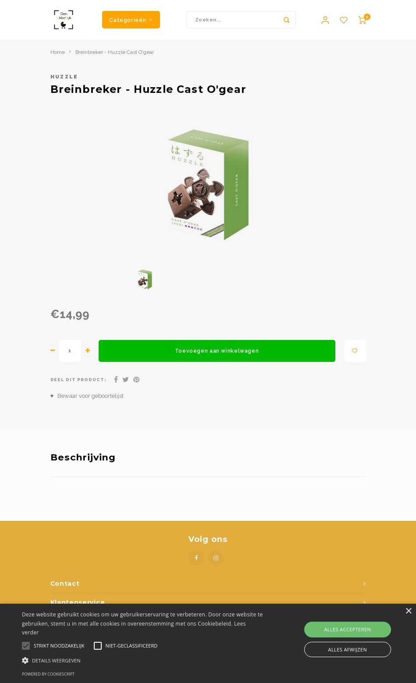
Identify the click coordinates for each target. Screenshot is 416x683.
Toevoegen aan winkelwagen (217, 355)
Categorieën (131, 21)
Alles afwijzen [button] (347, 649)
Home (57, 56)
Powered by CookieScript (48, 674)
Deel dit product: (78, 384)
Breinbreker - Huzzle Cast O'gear (114, 56)
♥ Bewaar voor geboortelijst (87, 399)
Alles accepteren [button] (347, 629)
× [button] (408, 611)
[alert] (208, 643)
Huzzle (64, 81)
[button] (143, 660)
